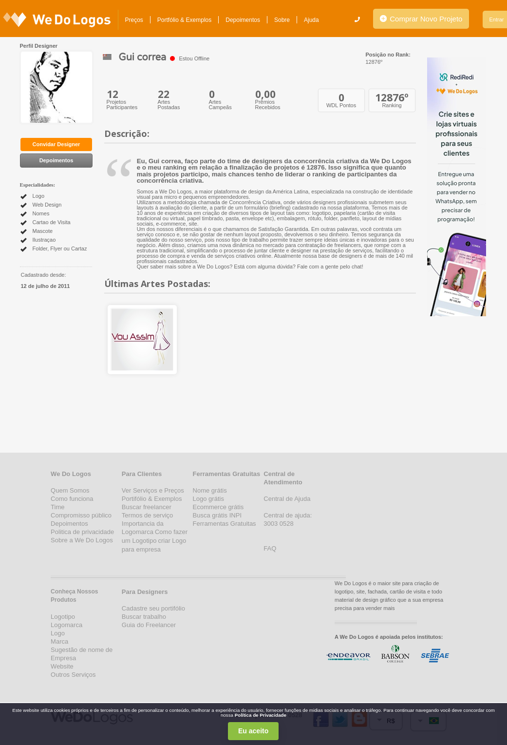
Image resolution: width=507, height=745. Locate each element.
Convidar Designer (56, 144)
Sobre (282, 20)
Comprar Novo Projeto (421, 19)
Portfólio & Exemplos (184, 20)
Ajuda (311, 20)
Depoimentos (242, 20)
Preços (134, 20)
